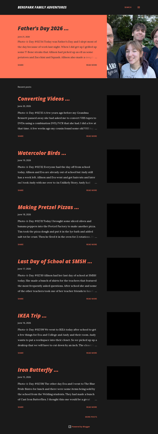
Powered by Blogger (79, 426)
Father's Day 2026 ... (43, 28)
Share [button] (20, 65)
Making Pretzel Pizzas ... (48, 207)
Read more (91, 65)
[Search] (127, 7)
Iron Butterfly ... (38, 369)
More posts (91, 417)
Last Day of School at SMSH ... (55, 261)
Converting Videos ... (44, 98)
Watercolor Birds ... (42, 153)
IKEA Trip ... (32, 315)
